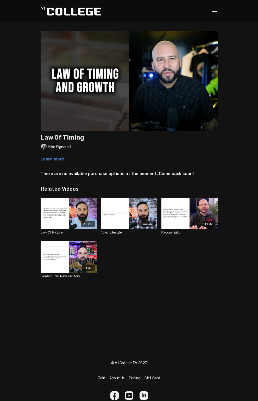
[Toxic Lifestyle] (129, 232)
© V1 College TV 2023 (129, 363)
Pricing (134, 378)
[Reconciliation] (189, 232)
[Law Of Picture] (69, 232)
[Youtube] (129, 395)
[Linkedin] (144, 395)
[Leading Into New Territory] (69, 276)
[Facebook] (114, 395)
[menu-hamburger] (214, 11)
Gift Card (152, 378)
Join (101, 378)
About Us (117, 378)
